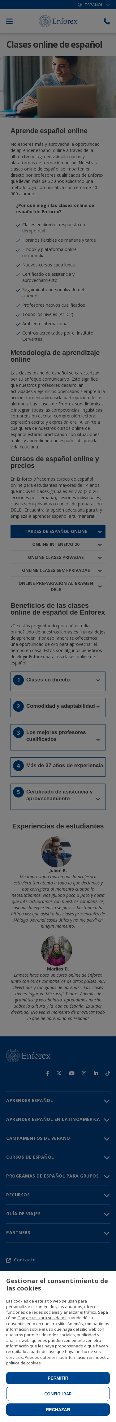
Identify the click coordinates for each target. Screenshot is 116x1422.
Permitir (58, 1378)
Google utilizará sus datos (42, 1317)
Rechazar (58, 1409)
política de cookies (23, 1363)
